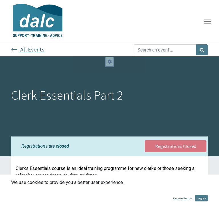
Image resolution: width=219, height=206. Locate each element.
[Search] (202, 49)
